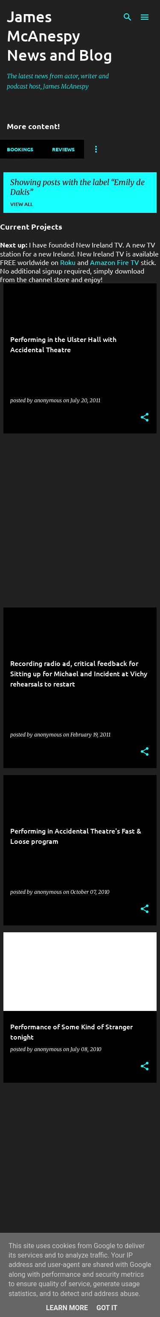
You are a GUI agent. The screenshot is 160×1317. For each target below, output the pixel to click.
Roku (68, 262)
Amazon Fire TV (114, 262)
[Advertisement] (80, 520)
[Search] (127, 17)
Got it (106, 1308)
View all (21, 204)
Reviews (63, 149)
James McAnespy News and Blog (59, 35)
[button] (145, 418)
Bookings (20, 149)
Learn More (67, 1308)
